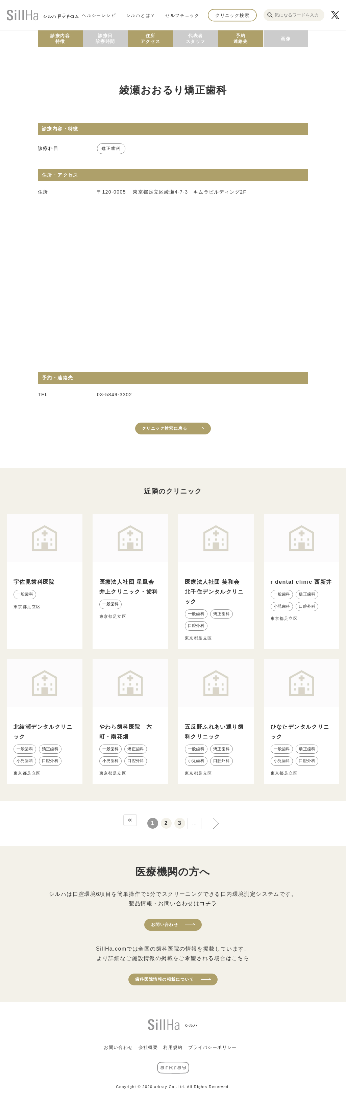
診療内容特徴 (60, 38)
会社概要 (148, 1047)
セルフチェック (182, 15)
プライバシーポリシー (212, 1047)
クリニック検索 (232, 15)
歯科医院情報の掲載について (164, 979)
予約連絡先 (240, 38)
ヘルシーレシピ (99, 15)
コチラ (208, 903)
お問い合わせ (164, 924)
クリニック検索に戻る (164, 428)
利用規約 (173, 1047)
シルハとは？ (140, 15)
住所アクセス (150, 38)
